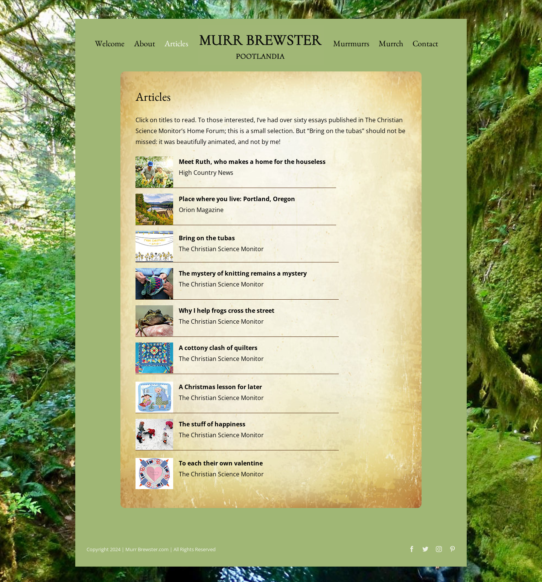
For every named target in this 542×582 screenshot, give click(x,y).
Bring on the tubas (207, 238)
